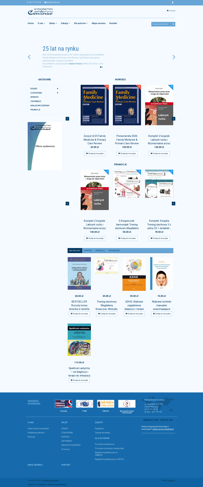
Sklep (53, 23)
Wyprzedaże (116, 250)
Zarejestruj (43, 484)
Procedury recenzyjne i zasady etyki (109, 449)
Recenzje (31, 437)
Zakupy (65, 23)
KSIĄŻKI (33, 89)
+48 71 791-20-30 (35, 2)
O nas (41, 23)
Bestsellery (75, 250)
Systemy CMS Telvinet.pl (58, 484)
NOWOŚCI (34, 97)
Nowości (89, 250)
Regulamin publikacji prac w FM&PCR (106, 454)
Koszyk (171, 11)
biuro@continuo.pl (53, 2)
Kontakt (113, 23)
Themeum (171, 480)
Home (31, 23)
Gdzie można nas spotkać (38, 429)
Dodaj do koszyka (94, 153)
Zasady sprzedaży (102, 433)
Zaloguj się (32, 484)
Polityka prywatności (36, 433)
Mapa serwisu (99, 23)
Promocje (35, 110)
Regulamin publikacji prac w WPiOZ (109, 459)
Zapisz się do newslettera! (163, 429)
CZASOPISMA (36, 93)
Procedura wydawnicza (104, 444)
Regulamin (99, 429)
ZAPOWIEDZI (35, 101)
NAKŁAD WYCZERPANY (39, 106)
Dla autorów (81, 23)
